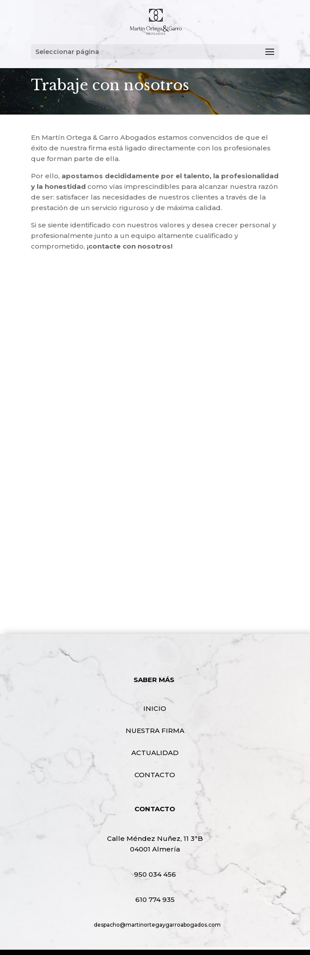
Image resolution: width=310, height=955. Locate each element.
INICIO (154, 708)
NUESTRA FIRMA (155, 730)
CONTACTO (154, 775)
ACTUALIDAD (155, 752)
